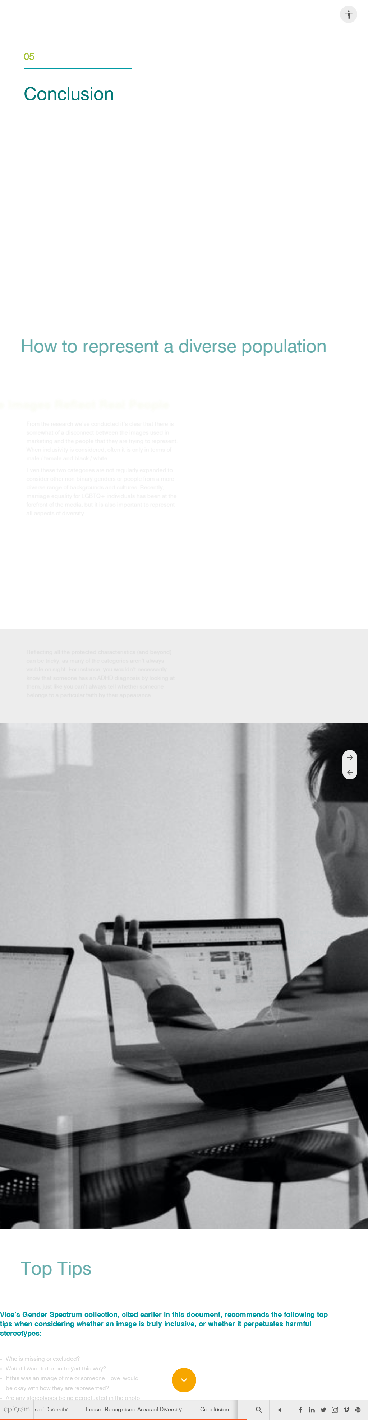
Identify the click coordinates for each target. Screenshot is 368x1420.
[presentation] (184, 153)
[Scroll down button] (184, 1380)
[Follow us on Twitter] (323, 1410)
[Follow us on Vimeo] (346, 1410)
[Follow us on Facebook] (300, 1410)
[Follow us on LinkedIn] (312, 1410)
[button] (280, 1410)
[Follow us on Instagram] (335, 1410)
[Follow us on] (358, 1410)
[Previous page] (349, 772)
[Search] (259, 1410)
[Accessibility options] (348, 14)
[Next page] (349, 757)
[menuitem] (134, 1410)
